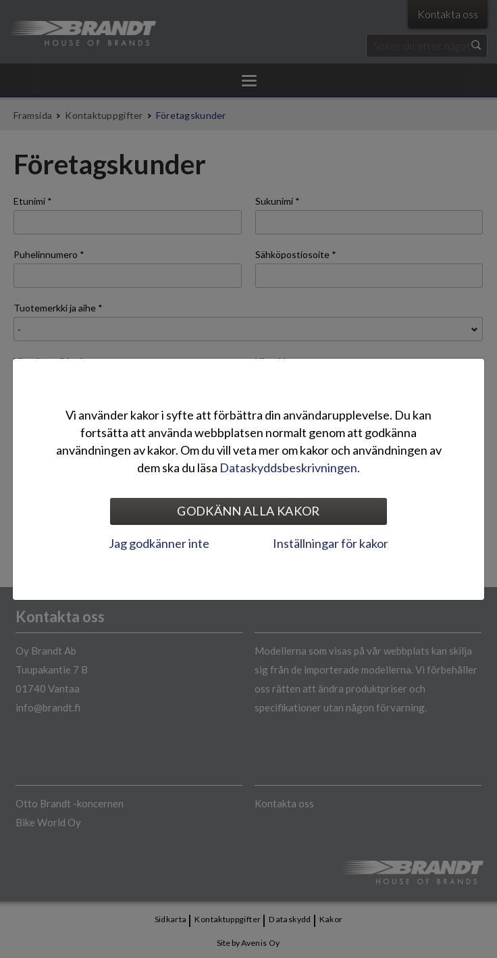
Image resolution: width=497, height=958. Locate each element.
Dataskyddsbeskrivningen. (289, 467)
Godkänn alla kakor (248, 510)
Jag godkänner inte (159, 543)
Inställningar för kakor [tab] (330, 543)
